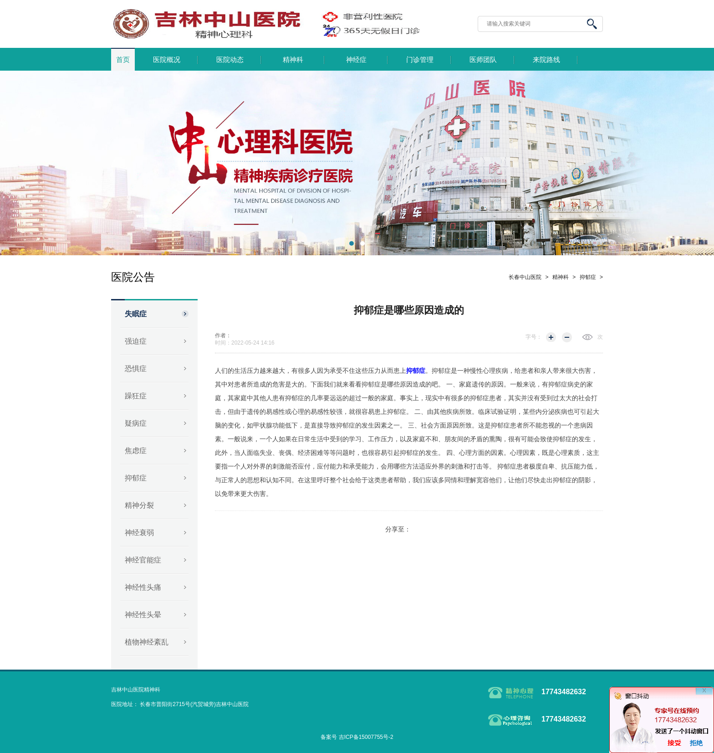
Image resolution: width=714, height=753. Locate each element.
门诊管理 (420, 59)
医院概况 (166, 59)
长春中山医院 (525, 277)
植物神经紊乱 (146, 642)
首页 (123, 59)
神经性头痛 (143, 587)
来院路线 (546, 59)
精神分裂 (139, 505)
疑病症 (136, 423)
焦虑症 (136, 450)
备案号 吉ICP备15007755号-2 (357, 737)
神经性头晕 (143, 615)
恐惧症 (136, 368)
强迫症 (136, 341)
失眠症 (136, 314)
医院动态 (230, 59)
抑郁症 (136, 478)
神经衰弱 (139, 532)
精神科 (293, 59)
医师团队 (483, 59)
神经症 (356, 59)
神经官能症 (143, 560)
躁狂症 (136, 396)
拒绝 (696, 743)
